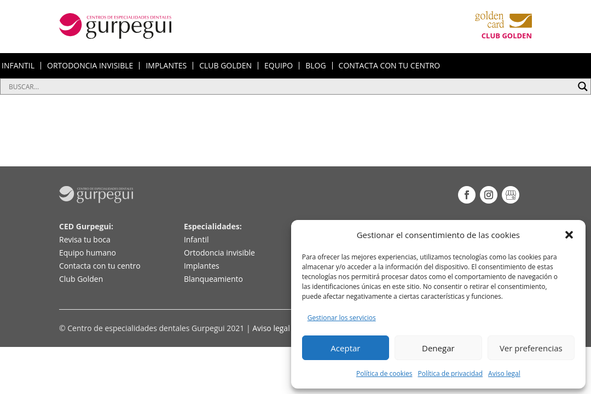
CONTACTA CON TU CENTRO (390, 65)
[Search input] (290, 86)
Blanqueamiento (213, 279)
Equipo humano (87, 252)
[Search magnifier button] (582, 86)
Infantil (196, 239)
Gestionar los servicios (342, 317)
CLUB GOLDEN (225, 65)
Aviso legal (504, 373)
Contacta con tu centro (100, 265)
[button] (569, 234)
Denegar (438, 348)
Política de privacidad (450, 373)
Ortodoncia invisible (219, 252)
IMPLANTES (166, 65)
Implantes (201, 265)
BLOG (315, 65)
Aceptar (345, 348)
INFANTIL (18, 65)
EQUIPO (278, 65)
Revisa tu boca (85, 239)
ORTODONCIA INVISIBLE (90, 65)
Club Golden (81, 279)
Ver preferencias (531, 348)
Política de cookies (384, 373)
